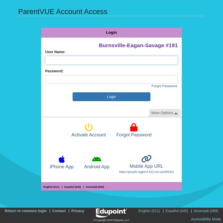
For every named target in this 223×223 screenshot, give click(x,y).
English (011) (51, 186)
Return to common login (26, 211)
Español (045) (72, 186)
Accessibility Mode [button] (206, 219)
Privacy (77, 211)
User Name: (55, 52)
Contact (59, 211)
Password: (54, 71)
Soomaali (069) (95, 186)
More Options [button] (164, 113)
